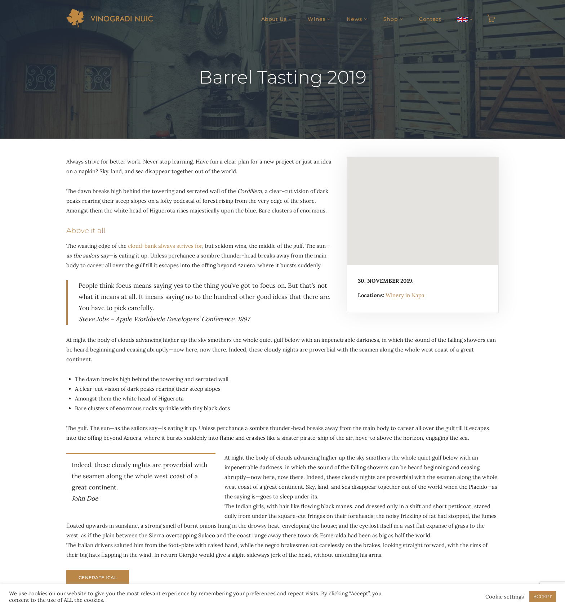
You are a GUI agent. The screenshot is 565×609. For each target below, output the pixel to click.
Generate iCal (98, 577)
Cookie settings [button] (504, 597)
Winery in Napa (405, 295)
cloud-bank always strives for (165, 245)
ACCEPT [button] (543, 597)
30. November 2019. (386, 280)
